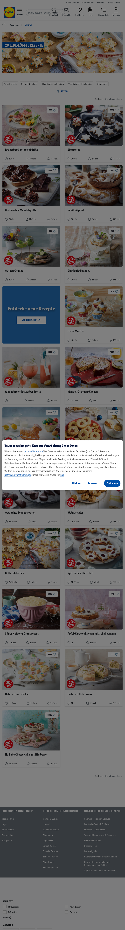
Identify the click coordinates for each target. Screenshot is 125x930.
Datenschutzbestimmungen (17, 474)
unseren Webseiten (33, 451)
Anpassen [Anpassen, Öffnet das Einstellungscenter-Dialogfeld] (92, 483)
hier (62, 474)
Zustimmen (112, 483)
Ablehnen (76, 483)
